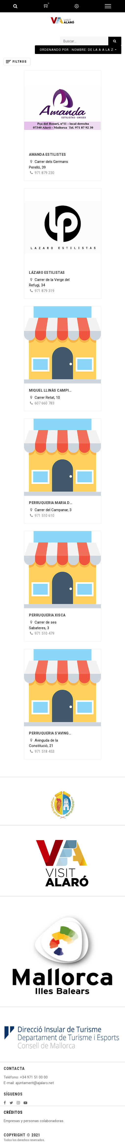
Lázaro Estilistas (47, 273)
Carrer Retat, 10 (47, 397)
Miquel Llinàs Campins (51, 390)
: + (20, 1077)
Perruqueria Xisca (47, 615)
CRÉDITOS (13, 1112)
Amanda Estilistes (47, 154)
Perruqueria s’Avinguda (51, 733)
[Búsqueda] (114, 41)
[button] (78, 49)
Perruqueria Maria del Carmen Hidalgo (51, 503)
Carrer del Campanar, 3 (53, 510)
